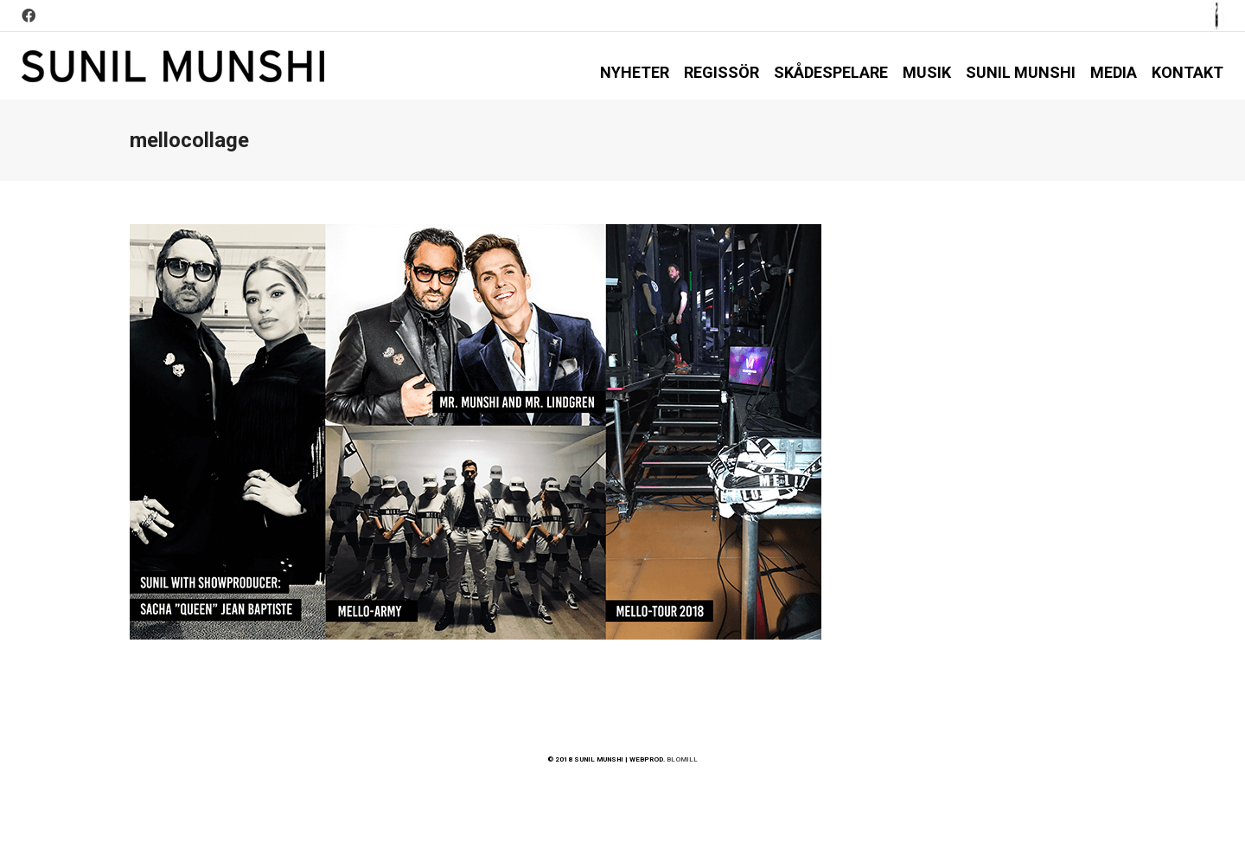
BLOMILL (682, 759)
